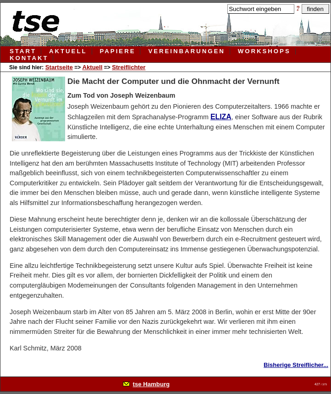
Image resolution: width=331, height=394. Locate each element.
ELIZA (221, 117)
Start (23, 51)
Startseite (59, 67)
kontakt (29, 58)
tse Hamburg (151, 384)
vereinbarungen (186, 51)
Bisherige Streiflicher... (296, 364)
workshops (264, 51)
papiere (118, 51)
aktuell (68, 51)
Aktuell (92, 67)
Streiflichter (128, 67)
